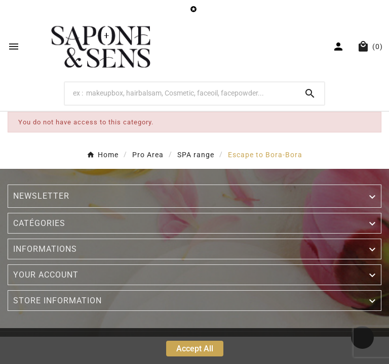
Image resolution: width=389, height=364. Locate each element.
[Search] (180, 93)
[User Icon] (339, 46)
